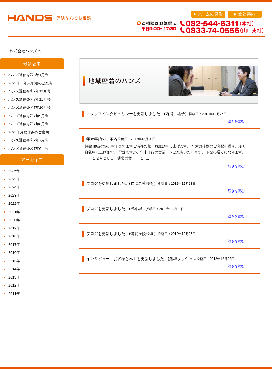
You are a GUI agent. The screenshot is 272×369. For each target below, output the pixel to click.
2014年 (14, 269)
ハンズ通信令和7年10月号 (29, 107)
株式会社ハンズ (49, 19)
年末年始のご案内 (101, 139)
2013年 (14, 277)
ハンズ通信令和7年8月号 (28, 124)
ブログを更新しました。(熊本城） (116, 208)
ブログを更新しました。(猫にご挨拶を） (122, 183)
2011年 (14, 294)
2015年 (14, 261)
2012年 (14, 285)
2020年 (14, 220)
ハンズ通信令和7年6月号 (28, 148)
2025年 (14, 179)
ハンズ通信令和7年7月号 (28, 140)
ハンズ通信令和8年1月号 (28, 75)
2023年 (14, 195)
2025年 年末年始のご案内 (30, 83)
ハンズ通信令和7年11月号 (29, 99)
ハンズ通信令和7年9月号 (28, 116)
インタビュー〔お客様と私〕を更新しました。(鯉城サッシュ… (141, 258)
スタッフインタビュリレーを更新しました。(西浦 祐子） (137, 114)
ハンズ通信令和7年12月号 (29, 91)
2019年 (14, 228)
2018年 (14, 236)
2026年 (14, 171)
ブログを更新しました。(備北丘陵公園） (122, 233)
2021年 (14, 212)
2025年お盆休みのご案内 (28, 132)
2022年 (14, 203)
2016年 (14, 253)
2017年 (14, 244)
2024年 (14, 187)
